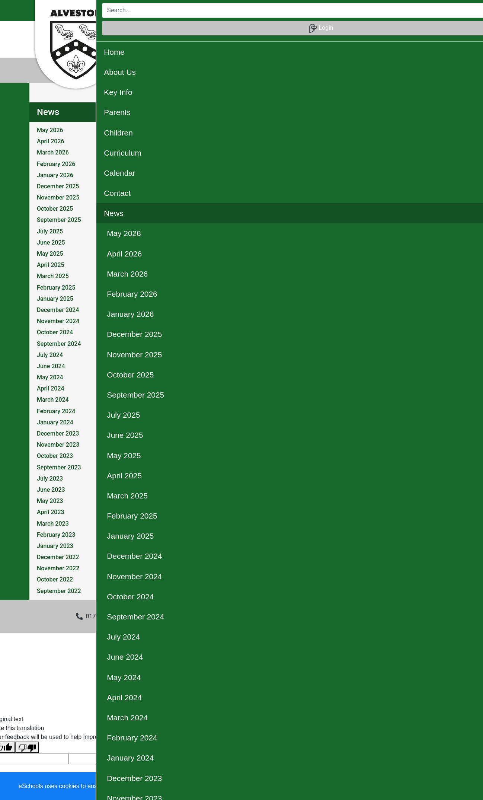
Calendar (339, 31)
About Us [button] (171, 31)
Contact (371, 31)
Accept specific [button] (375, 786)
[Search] (349, 10)
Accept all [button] (434, 786)
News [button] (399, 31)
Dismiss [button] (332, 786)
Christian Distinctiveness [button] (176, 46)
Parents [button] (235, 31)
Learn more (238, 786)
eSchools (191, 690)
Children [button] (267, 31)
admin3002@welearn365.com (184, 616)
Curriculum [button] (303, 31)
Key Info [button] (204, 31)
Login (431, 10)
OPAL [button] (226, 46)
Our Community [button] (264, 46)
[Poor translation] (27, 747)
